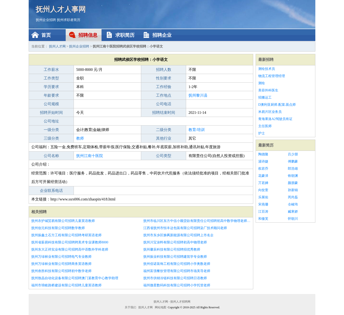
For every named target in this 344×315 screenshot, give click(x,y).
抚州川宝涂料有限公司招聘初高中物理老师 (175, 242)
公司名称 (51, 156)
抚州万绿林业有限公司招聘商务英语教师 (61, 264)
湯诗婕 (263, 161)
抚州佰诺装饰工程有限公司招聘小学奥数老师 (176, 264)
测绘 (261, 83)
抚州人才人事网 (61, 9)
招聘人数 (163, 70)
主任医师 (265, 126)
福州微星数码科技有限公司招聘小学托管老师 (176, 285)
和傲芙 (263, 218)
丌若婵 (263, 183)
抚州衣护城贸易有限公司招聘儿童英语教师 (63, 221)
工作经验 (163, 87)
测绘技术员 (266, 69)
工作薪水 (51, 70)
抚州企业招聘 (46, 20)
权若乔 (263, 168)
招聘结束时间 (163, 112)
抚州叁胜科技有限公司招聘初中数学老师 (61, 271)
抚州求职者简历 (68, 20)
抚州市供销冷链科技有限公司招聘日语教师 (175, 278)
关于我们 (130, 307)
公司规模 (51, 104)
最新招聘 (266, 60)
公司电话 (163, 104)
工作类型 (51, 78)
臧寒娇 (293, 211)
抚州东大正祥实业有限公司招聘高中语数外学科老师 (69, 249)
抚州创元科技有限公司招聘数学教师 (58, 228)
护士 (261, 133)
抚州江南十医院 (89, 156)
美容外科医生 (268, 90)
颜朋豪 (293, 183)
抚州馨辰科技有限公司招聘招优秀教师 (171, 249)
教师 (80, 138)
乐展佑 (263, 197)
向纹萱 (263, 190)
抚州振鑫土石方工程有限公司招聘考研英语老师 (66, 235)
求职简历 (124, 35)
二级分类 (163, 130)
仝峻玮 (293, 204)
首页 (46, 35)
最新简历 (266, 145)
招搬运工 (265, 97)
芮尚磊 (293, 197)
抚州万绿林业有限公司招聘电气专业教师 (61, 256)
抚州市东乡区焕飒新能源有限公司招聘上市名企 (178, 235)
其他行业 (163, 138)
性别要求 (163, 78)
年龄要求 (51, 95)
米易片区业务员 (270, 112)
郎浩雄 (293, 168)
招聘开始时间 (51, 112)
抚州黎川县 (198, 95)
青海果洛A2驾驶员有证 (275, 119)
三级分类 (51, 138)
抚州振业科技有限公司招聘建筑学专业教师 (175, 256)
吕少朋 (293, 154)
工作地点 (163, 95)
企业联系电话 (51, 191)
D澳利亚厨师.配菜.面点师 (277, 104)
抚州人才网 (57, 46)
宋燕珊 (263, 204)
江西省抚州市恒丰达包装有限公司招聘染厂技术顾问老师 (185, 228)
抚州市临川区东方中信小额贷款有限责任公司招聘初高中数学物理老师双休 (197, 221)
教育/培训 (196, 130)
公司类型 (163, 156)
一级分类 (51, 130)
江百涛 (263, 211)
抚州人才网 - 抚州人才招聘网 (172, 301)
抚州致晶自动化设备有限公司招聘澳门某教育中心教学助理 (74, 278)
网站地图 (160, 307)
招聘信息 (87, 35)
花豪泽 (263, 176)
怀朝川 (293, 218)
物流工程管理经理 (271, 76)
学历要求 (51, 87)
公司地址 (51, 121)
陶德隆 (263, 154)
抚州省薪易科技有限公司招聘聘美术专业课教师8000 (69, 242)
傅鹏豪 (293, 161)
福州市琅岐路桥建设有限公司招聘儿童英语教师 (66, 285)
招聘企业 (162, 35)
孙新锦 (293, 190)
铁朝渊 (293, 176)
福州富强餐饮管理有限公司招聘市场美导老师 (176, 271)
